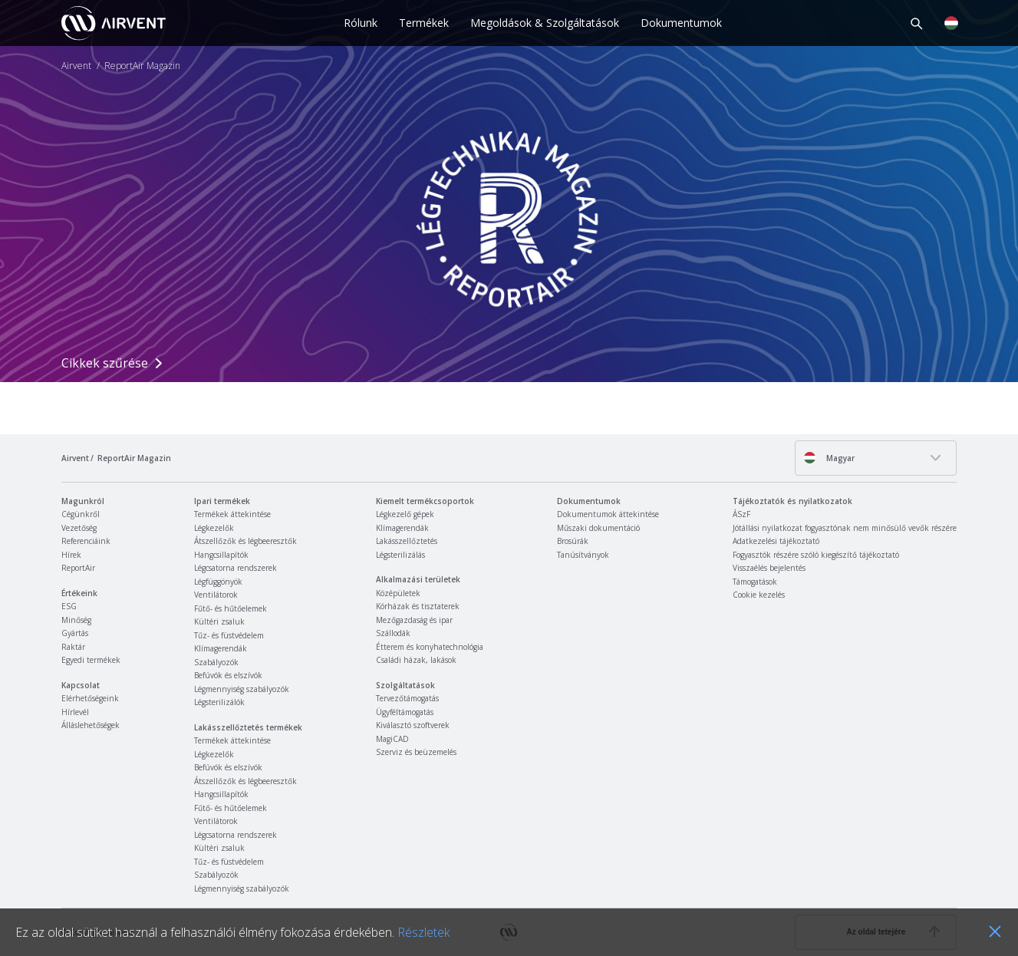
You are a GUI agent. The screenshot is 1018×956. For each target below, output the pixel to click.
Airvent (76, 66)
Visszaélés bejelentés (769, 567)
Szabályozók (216, 662)
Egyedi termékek (90, 659)
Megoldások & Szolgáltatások (544, 22)
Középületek (398, 593)
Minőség (76, 620)
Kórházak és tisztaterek (418, 606)
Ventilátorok (216, 594)
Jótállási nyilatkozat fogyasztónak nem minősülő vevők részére (845, 528)
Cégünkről (80, 514)
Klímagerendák (220, 648)
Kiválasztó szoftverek (413, 725)
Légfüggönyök (218, 581)
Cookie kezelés (759, 594)
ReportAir (78, 567)
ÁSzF (741, 514)
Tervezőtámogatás (407, 698)
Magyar (829, 457)
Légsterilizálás (400, 554)
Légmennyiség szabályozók (241, 689)
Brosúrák (572, 541)
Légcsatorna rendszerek (235, 567)
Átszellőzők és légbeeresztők (245, 541)
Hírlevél (75, 712)
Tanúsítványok (583, 554)
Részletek (423, 932)
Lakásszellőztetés (406, 541)
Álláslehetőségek (90, 725)
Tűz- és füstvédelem (229, 635)
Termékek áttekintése (232, 514)
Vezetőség (79, 528)
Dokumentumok (681, 22)
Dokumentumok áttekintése (608, 514)
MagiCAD (392, 738)
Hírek (71, 554)
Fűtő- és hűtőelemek (230, 608)
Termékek (424, 22)
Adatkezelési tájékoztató (776, 541)
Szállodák (393, 633)
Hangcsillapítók (221, 554)
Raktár (73, 646)
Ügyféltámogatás (404, 712)
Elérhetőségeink (90, 698)
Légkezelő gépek (405, 514)
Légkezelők (214, 528)
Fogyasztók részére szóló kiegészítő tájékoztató (816, 554)
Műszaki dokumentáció (598, 528)
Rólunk (360, 22)
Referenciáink (85, 541)
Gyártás (74, 633)
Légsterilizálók (219, 702)
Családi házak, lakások (416, 659)
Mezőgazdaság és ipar (414, 620)
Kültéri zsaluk (219, 621)
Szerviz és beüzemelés (416, 752)
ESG (69, 606)
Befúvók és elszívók (228, 675)
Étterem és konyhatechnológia (429, 646)
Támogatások (755, 581)
